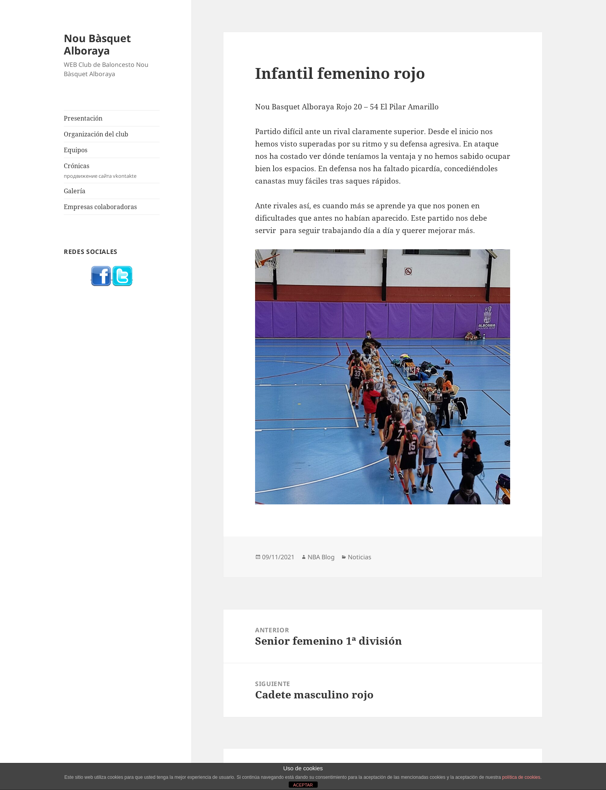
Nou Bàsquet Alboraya (97, 44)
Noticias (359, 557)
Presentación (83, 118)
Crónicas (112, 171)
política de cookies (521, 777)
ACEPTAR (303, 785)
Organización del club (96, 134)
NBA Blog (321, 557)
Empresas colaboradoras (100, 207)
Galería (74, 191)
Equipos (75, 150)
